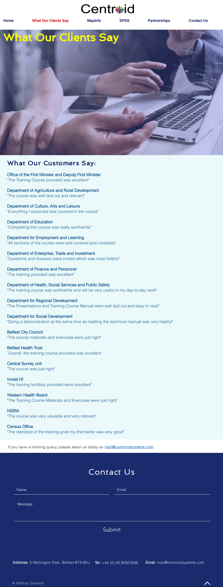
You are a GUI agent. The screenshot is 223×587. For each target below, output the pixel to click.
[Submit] (112, 529)
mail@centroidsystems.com (180, 562)
